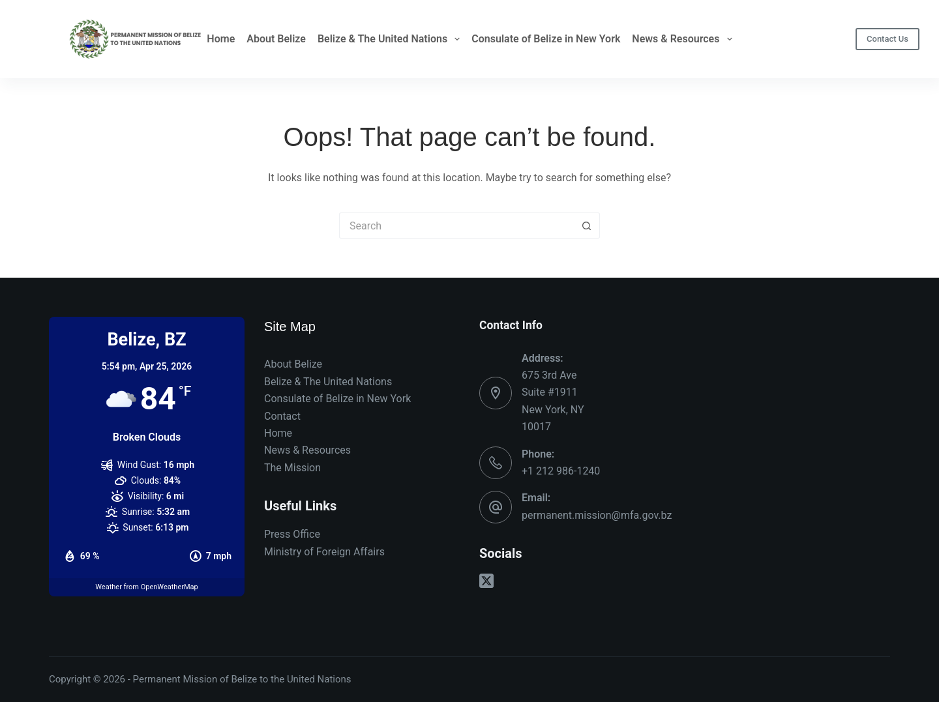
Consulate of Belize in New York (545, 39)
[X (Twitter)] (486, 581)
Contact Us (887, 39)
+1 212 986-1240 (561, 471)
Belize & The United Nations (389, 39)
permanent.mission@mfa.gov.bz (597, 515)
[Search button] (587, 225)
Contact (282, 416)
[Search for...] (456, 225)
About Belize (276, 39)
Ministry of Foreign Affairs (324, 552)
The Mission (292, 467)
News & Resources (682, 39)
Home (221, 39)
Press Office (292, 534)
